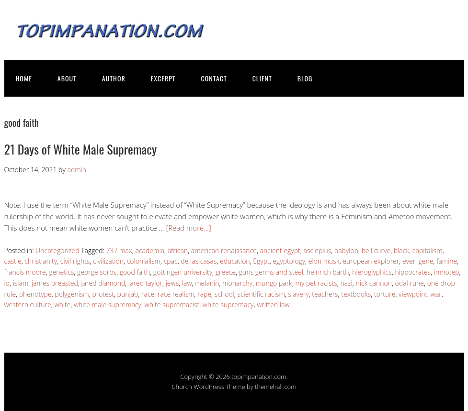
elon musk (324, 261)
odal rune (409, 283)
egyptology (289, 261)
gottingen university (182, 272)
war (436, 294)
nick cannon (373, 283)
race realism (176, 294)
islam (21, 283)
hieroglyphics (372, 272)
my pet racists (316, 283)
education (235, 261)
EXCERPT (163, 78)
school (224, 294)
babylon (346, 250)
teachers (325, 294)
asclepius (317, 250)
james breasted (55, 283)
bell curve (376, 250)
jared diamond (103, 283)
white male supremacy (107, 304)
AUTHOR (114, 78)
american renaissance (224, 250)
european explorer (370, 261)
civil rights (75, 261)
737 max (119, 250)
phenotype (35, 294)
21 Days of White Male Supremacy (80, 149)
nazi (346, 283)
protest (103, 294)
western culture (27, 304)
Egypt (261, 261)
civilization (108, 261)
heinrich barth (328, 272)
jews (172, 283)
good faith (135, 272)
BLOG (305, 78)
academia (150, 250)
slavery (298, 294)
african (178, 250)
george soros (96, 272)
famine (446, 261)
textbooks (356, 294)
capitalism (427, 250)
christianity (40, 261)
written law (273, 304)
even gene (418, 261)
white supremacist (172, 304)
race (147, 294)
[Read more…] (188, 228)
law (187, 283)
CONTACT (214, 78)
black (401, 250)
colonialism (143, 261)
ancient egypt (280, 250)
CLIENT (262, 78)
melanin (207, 283)
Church (181, 386)
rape (204, 294)
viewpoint (413, 294)
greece (226, 272)
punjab (127, 294)
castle (13, 261)
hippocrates (413, 272)
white (62, 304)
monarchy (237, 283)
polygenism (72, 294)
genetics (61, 272)
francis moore (25, 272)
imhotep (446, 272)
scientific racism (261, 294)
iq (7, 283)
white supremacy (228, 304)
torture (384, 294)
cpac (171, 261)
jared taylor (145, 283)
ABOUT (67, 78)
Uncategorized (57, 250)
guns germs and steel (271, 272)
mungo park (274, 283)
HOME (24, 78)
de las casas (199, 261)
